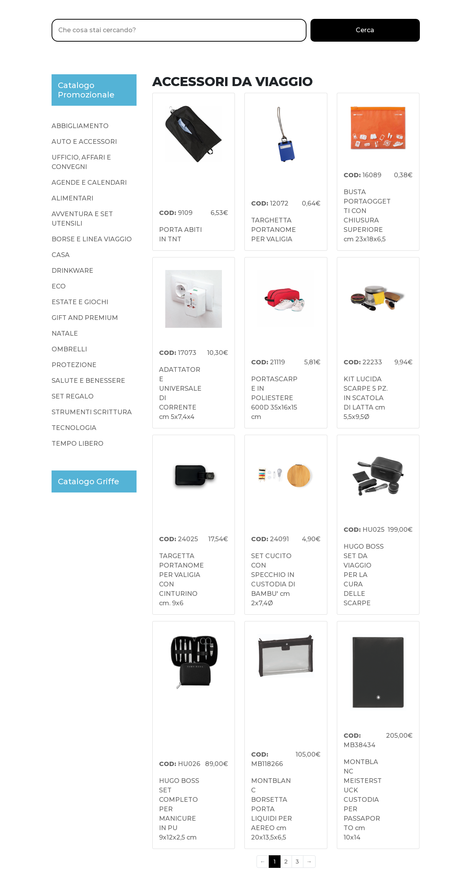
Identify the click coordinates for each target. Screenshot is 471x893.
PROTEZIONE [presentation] (74, 365)
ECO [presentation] (59, 286)
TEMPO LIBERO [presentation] (77, 443)
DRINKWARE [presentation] (72, 270)
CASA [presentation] (61, 255)
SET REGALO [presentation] (73, 396)
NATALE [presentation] (65, 333)
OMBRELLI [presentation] (69, 349)
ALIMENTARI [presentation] (72, 198)
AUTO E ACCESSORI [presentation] (84, 141)
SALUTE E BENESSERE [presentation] (88, 380)
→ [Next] (309, 861)
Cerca (365, 30)
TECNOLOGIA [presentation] (74, 428)
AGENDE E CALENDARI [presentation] (89, 182)
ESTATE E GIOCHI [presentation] (80, 302)
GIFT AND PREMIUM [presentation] (85, 318)
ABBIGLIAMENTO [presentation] (80, 126)
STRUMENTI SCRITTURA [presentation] (92, 412)
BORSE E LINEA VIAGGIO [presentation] (92, 239)
